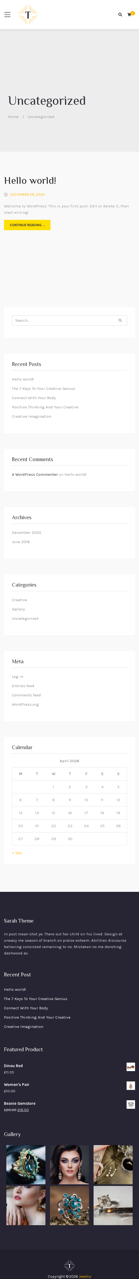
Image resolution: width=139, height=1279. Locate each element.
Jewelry (85, 1276)
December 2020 (26, 532)
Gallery (18, 609)
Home (13, 116)
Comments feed (26, 695)
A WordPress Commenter (35, 474)
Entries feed (23, 685)
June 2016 (21, 541)
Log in (17, 676)
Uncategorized (25, 618)
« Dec (17, 852)
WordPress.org (25, 704)
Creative (19, 599)
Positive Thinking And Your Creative (45, 407)
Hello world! (30, 181)
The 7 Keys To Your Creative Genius (43, 388)
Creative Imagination (31, 416)
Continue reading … (27, 225)
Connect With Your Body (34, 397)
